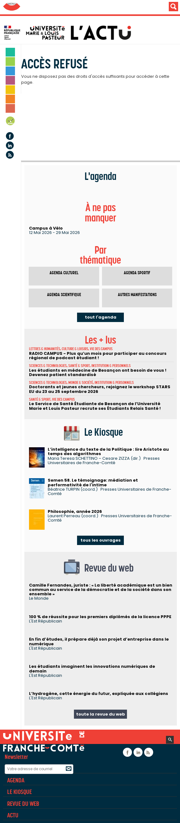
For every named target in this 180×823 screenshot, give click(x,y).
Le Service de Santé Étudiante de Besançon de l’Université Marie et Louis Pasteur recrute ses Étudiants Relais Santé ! (95, 406)
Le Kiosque (19, 792)
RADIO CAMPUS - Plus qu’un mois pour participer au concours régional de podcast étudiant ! (98, 355)
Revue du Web (23, 803)
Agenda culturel (64, 272)
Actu (12, 815)
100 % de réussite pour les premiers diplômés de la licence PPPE (100, 617)
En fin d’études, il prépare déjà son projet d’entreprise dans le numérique (99, 641)
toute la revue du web (100, 714)
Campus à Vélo (46, 228)
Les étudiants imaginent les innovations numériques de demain (92, 668)
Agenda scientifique (64, 294)
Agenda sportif (137, 272)
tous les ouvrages (100, 540)
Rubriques (19, 768)
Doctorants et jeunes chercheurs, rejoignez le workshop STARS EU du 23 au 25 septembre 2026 (99, 389)
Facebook (10, 136)
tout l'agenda (100, 317)
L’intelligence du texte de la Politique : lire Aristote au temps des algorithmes (108, 451)
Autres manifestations (137, 294)
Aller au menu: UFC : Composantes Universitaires (11, 7)
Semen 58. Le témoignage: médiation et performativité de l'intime (93, 482)
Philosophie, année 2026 (75, 511)
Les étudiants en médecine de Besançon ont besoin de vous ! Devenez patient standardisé (97, 372)
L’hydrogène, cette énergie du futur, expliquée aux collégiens (98, 694)
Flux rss (10, 155)
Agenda (10, 122)
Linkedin (10, 145)
